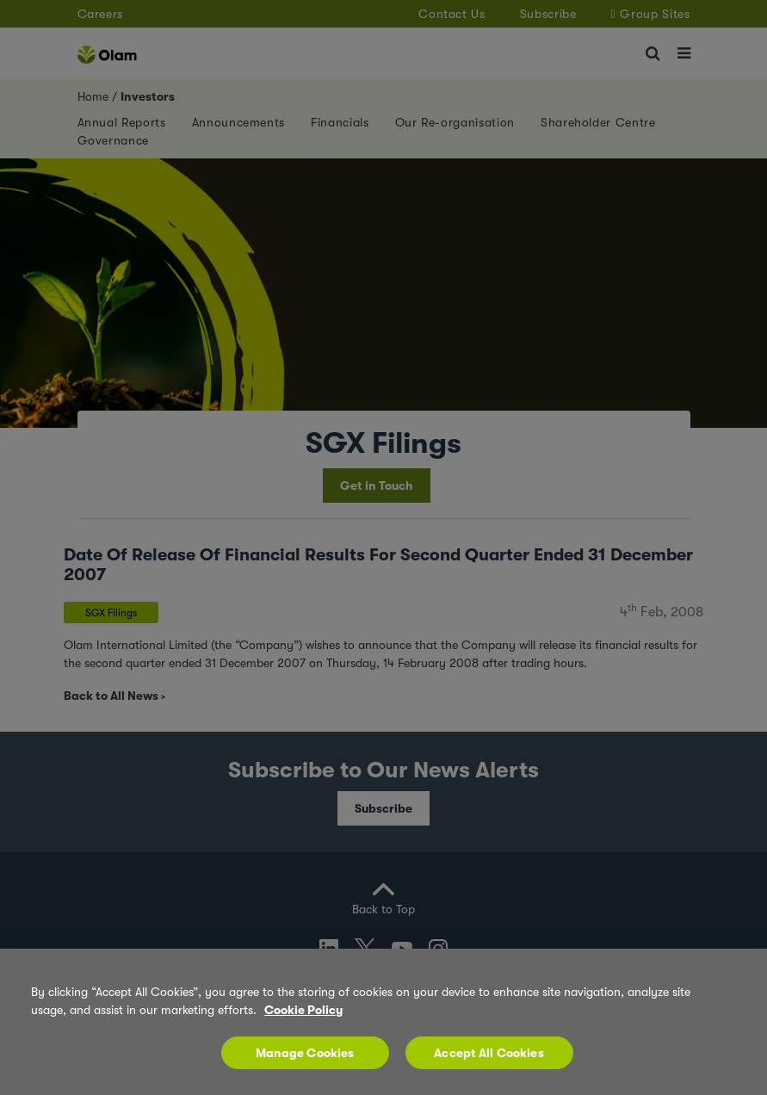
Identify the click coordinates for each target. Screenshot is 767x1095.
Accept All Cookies (489, 1053)
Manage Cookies (305, 1053)
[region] (383, 1022)
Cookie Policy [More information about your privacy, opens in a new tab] (303, 1010)
